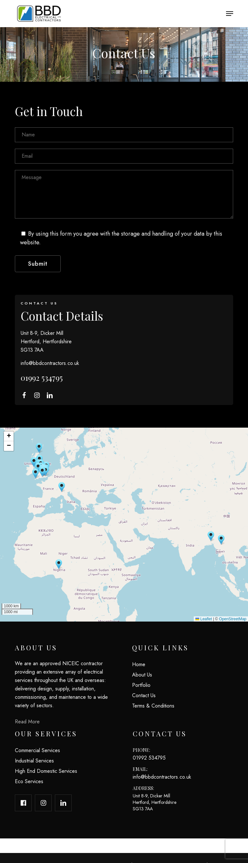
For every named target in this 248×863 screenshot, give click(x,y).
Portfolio (141, 685)
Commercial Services (37, 750)
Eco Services (29, 781)
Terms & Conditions (153, 705)
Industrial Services (34, 760)
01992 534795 (42, 377)
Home (138, 664)
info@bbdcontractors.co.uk (50, 363)
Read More (27, 721)
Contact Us (144, 695)
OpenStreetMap (232, 619)
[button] (229, 13)
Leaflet (203, 619)
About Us (142, 674)
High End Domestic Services (46, 771)
